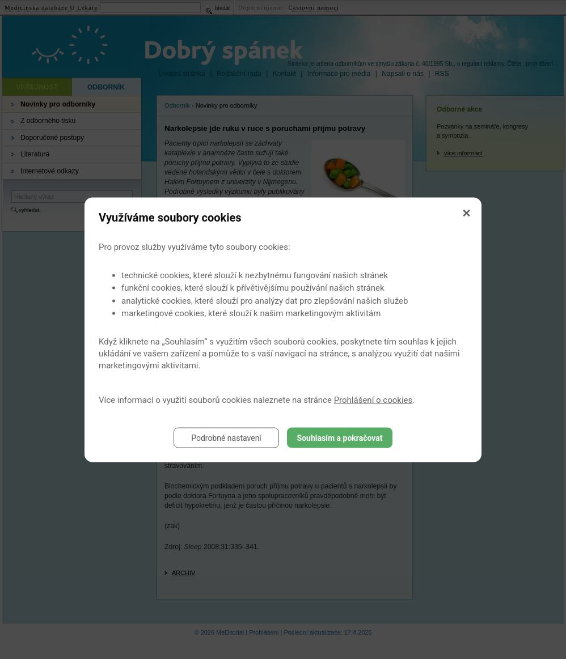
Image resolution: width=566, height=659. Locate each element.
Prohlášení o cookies (373, 399)
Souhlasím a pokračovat (340, 437)
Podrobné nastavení (226, 437)
